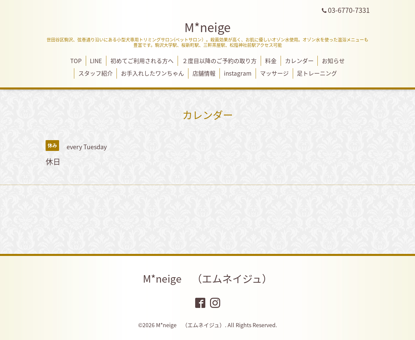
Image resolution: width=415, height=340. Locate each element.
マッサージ (274, 73)
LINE (96, 60)
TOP (76, 60)
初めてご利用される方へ (142, 60)
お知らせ (333, 60)
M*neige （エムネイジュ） (207, 278)
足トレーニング (317, 73)
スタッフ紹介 (95, 73)
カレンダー (299, 60)
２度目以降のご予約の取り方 (219, 60)
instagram (238, 73)
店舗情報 (203, 73)
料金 (271, 60)
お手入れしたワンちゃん (152, 73)
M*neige (207, 27)
